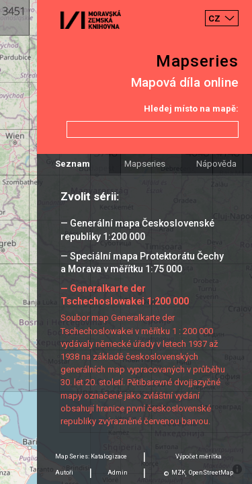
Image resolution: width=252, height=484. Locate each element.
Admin (118, 472)
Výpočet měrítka (198, 456)
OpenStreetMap (211, 472)
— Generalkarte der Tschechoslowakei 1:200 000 (124, 295)
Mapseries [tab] (144, 164)
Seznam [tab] (72, 164)
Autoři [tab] (64, 472)
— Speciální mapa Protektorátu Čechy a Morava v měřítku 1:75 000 (142, 262)
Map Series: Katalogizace (91, 456)
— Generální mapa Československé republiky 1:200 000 (137, 229)
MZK (178, 472)
